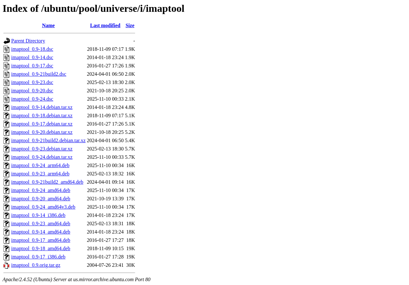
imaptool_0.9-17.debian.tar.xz (42, 124)
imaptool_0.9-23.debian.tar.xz (42, 148)
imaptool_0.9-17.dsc (32, 65)
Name (48, 25)
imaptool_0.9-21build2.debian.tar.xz (48, 140)
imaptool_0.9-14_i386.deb (38, 215)
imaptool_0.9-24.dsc (32, 99)
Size (130, 25)
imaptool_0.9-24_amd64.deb (40, 190)
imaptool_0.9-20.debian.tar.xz (42, 132)
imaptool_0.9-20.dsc (32, 90)
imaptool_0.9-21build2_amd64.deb (47, 182)
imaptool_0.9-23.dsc (32, 82)
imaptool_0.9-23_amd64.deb (40, 223)
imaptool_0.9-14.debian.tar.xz (42, 107)
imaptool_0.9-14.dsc (32, 57)
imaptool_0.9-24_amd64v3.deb (43, 207)
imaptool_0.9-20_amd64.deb (40, 198)
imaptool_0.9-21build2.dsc (38, 74)
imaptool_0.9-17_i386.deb (38, 256)
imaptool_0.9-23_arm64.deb (40, 173)
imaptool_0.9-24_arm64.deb (40, 165)
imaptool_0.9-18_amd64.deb (40, 248)
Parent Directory (28, 40)
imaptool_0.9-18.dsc (32, 49)
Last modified (105, 25)
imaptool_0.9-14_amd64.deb (40, 232)
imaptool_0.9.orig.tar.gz (35, 265)
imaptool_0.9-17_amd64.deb (40, 240)
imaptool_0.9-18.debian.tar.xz (42, 115)
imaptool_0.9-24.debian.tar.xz (42, 157)
